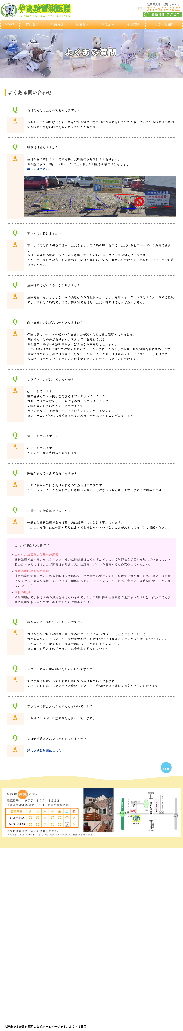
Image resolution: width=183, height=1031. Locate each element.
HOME (10, 24)
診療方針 (57, 24)
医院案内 (107, 24)
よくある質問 (164, 24)
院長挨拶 (32, 24)
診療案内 (82, 24)
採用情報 (133, 24)
